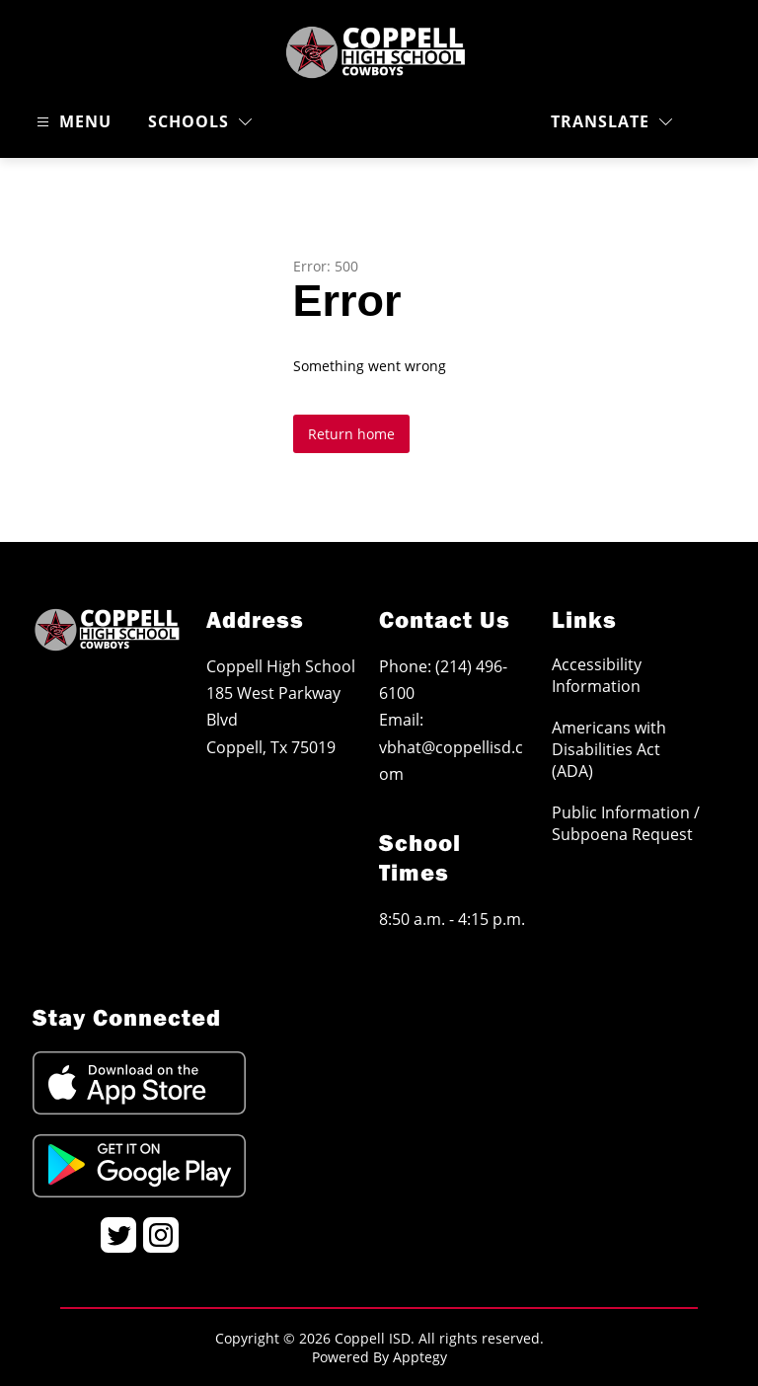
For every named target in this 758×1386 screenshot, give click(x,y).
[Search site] (714, 122)
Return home (351, 433)
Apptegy (420, 1357)
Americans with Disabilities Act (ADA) (609, 749)
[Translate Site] (611, 122)
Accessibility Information (597, 675)
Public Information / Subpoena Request (626, 823)
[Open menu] (72, 122)
